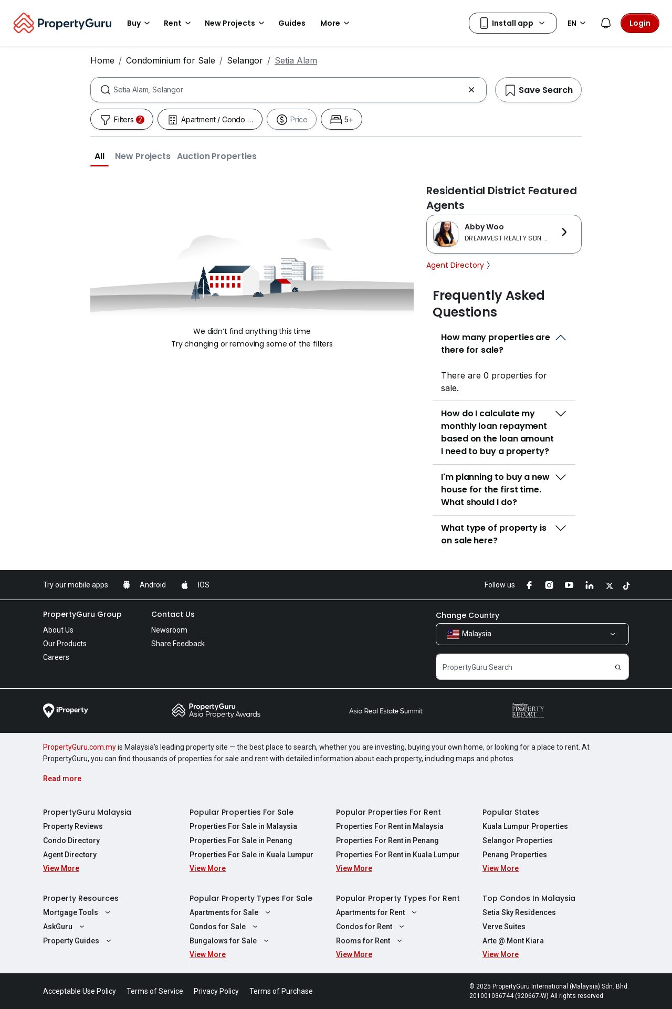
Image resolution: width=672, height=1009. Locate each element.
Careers (56, 657)
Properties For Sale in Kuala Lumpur (251, 854)
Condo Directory (71, 840)
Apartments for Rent (377, 912)
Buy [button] (140, 23)
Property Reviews (73, 826)
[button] (99, 155)
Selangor (245, 60)
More (336, 23)
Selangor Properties (517, 840)
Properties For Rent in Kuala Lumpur (398, 854)
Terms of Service (155, 991)
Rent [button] (179, 23)
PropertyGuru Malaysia (87, 812)
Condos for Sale (225, 926)
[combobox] (288, 89)
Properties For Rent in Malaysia (390, 826)
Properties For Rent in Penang (387, 840)
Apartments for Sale (231, 912)
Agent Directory (459, 265)
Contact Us (173, 614)
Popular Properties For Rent (388, 812)
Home (102, 60)
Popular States (510, 812)
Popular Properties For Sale (241, 812)
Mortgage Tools (78, 912)
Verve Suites (504, 926)
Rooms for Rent (370, 941)
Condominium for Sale (170, 60)
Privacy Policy (216, 991)
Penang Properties (514, 854)
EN (578, 23)
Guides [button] (292, 23)
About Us (58, 630)
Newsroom (169, 630)
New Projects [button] (236, 23)
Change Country (467, 615)
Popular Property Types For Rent (398, 898)
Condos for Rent (371, 926)
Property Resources (81, 898)
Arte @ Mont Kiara (513, 941)
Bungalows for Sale (230, 941)
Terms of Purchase (281, 991)
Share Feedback (178, 643)
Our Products (65, 643)
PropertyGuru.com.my (79, 747)
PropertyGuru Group (82, 614)
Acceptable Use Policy (79, 991)
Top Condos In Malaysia (528, 898)
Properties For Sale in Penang (241, 840)
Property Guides (78, 941)
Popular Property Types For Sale (251, 898)
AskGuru (65, 926)
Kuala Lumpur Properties (525, 826)
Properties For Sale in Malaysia (243, 826)
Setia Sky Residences (519, 912)
